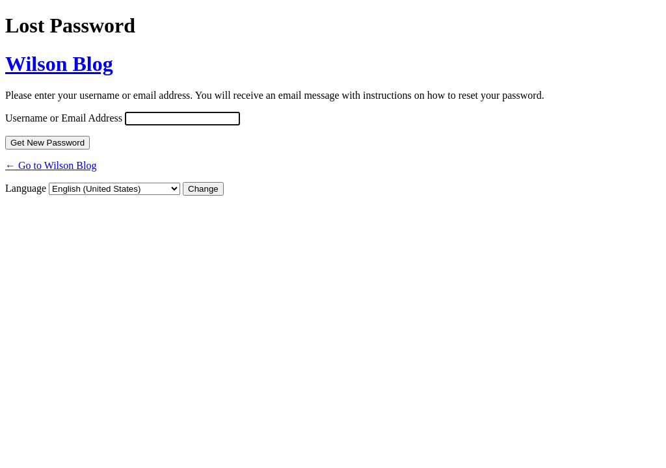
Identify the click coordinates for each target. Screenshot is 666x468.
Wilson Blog (59, 63)
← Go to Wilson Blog (50, 165)
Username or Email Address (63, 118)
